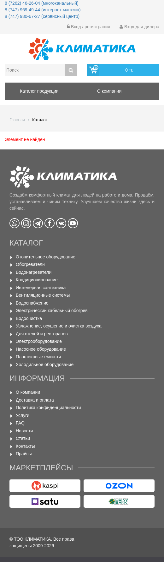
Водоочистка (29, 318)
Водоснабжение (32, 302)
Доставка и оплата (35, 400)
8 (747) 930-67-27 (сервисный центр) (42, 16)
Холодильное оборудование (44, 364)
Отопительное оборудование (45, 256)
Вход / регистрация (88, 26)
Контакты (25, 446)
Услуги (22, 415)
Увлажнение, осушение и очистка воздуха (59, 325)
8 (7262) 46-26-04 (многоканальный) (42, 3)
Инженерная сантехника (41, 287)
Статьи (23, 438)
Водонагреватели (33, 272)
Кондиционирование (37, 279)
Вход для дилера (139, 26)
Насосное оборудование (41, 349)
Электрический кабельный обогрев (52, 310)
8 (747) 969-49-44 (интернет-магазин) (43, 9)
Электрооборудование (39, 341)
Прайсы (24, 453)
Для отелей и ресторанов (42, 333)
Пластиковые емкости (38, 356)
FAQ (20, 422)
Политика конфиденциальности (48, 407)
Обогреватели (30, 264)
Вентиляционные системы (43, 295)
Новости (24, 430)
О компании (28, 392)
